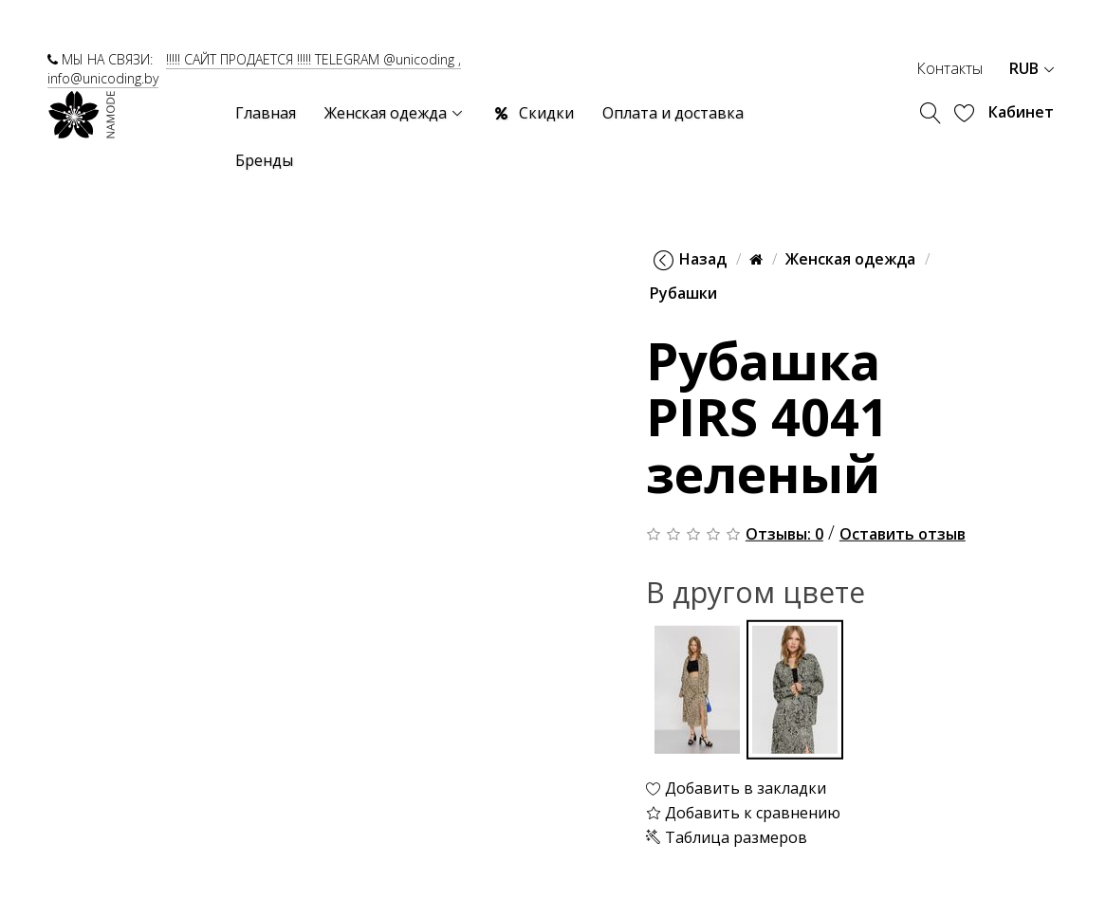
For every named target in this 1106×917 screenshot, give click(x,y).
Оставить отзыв (902, 533)
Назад (690, 258)
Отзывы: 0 (784, 533)
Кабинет (1021, 111)
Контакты (949, 68)
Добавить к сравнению (743, 812)
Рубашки (683, 293)
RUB (1031, 68)
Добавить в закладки (736, 788)
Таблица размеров (726, 836)
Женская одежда (850, 258)
